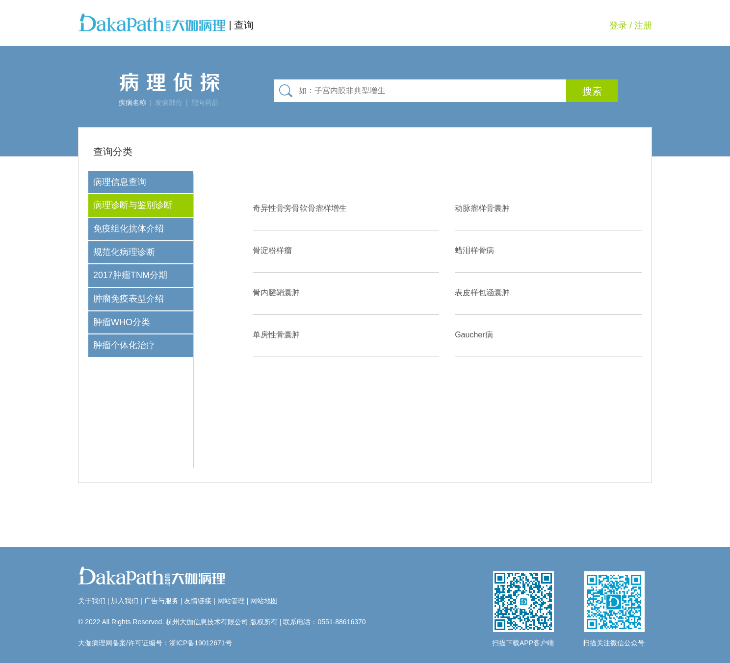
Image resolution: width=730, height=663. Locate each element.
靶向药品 (205, 102)
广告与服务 (161, 601)
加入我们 (124, 601)
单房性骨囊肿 (276, 335)
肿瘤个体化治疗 (124, 345)
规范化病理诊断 (124, 252)
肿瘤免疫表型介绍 (128, 299)
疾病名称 (132, 102)
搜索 (592, 91)
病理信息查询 (119, 182)
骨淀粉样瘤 (272, 250)
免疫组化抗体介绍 (128, 228)
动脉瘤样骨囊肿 (482, 208)
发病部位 (168, 102)
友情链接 (197, 601)
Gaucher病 (474, 335)
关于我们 (91, 601)
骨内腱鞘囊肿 (276, 292)
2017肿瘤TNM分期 (130, 275)
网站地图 (264, 601)
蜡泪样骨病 (474, 250)
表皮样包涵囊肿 (482, 292)
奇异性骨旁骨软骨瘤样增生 (300, 208)
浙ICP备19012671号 (200, 643)
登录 (618, 25)
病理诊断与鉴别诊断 (133, 205)
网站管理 (231, 601)
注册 (643, 25)
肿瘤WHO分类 (121, 322)
